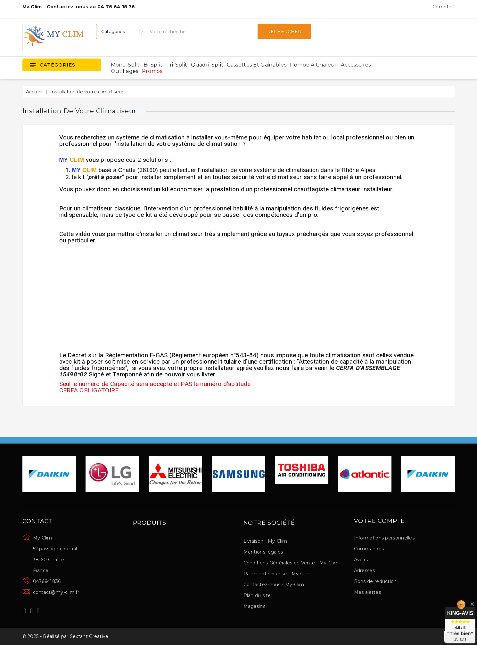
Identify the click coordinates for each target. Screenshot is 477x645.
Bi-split (153, 65)
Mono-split (125, 65)
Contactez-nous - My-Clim (273, 584)
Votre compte (379, 521)
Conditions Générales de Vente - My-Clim (291, 563)
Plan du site (257, 595)
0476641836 (47, 581)
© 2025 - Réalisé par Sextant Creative (65, 636)
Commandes (369, 549)
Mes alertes (367, 592)
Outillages (124, 71)
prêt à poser (105, 177)
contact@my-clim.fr (56, 592)
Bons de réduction (375, 581)
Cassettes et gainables (256, 65)
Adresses (364, 570)
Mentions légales (263, 552)
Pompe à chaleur (313, 65)
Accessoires (356, 65)
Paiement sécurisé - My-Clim (277, 574)
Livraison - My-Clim (265, 541)
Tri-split (176, 65)
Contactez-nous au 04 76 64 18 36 (91, 7)
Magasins (254, 606)
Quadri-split (207, 65)
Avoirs (361, 559)
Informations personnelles (384, 538)
